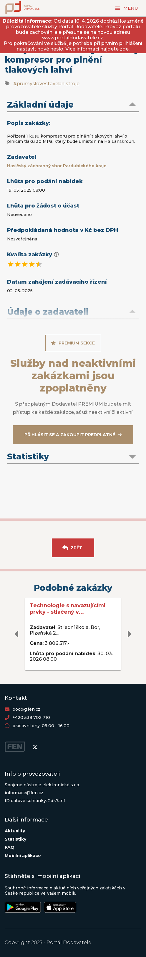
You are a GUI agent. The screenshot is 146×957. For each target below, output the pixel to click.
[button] (73, 105)
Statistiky (15, 839)
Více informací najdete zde (97, 49)
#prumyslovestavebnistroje (46, 83)
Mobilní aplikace (23, 855)
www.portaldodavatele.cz (72, 38)
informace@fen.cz (24, 792)
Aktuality (15, 831)
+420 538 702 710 (31, 717)
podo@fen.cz (26, 709)
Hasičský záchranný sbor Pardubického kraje (57, 165)
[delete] (16, 634)
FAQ (9, 847)
